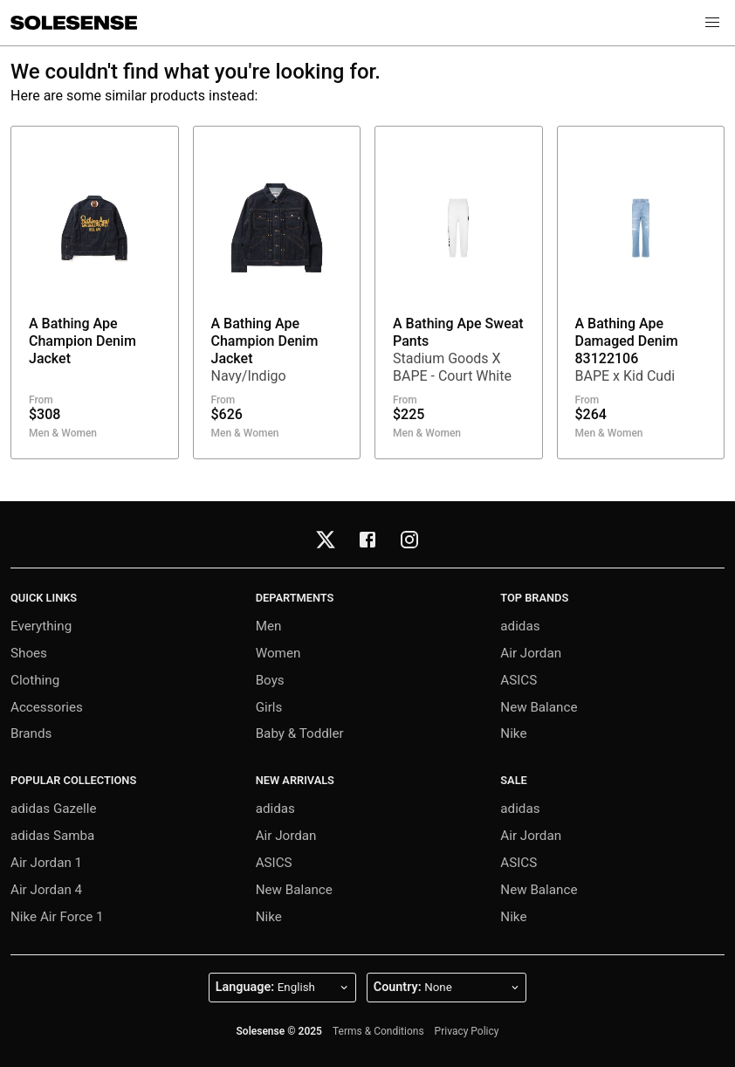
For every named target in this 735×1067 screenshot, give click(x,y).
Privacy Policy (467, 1031)
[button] (712, 22)
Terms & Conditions (378, 1031)
